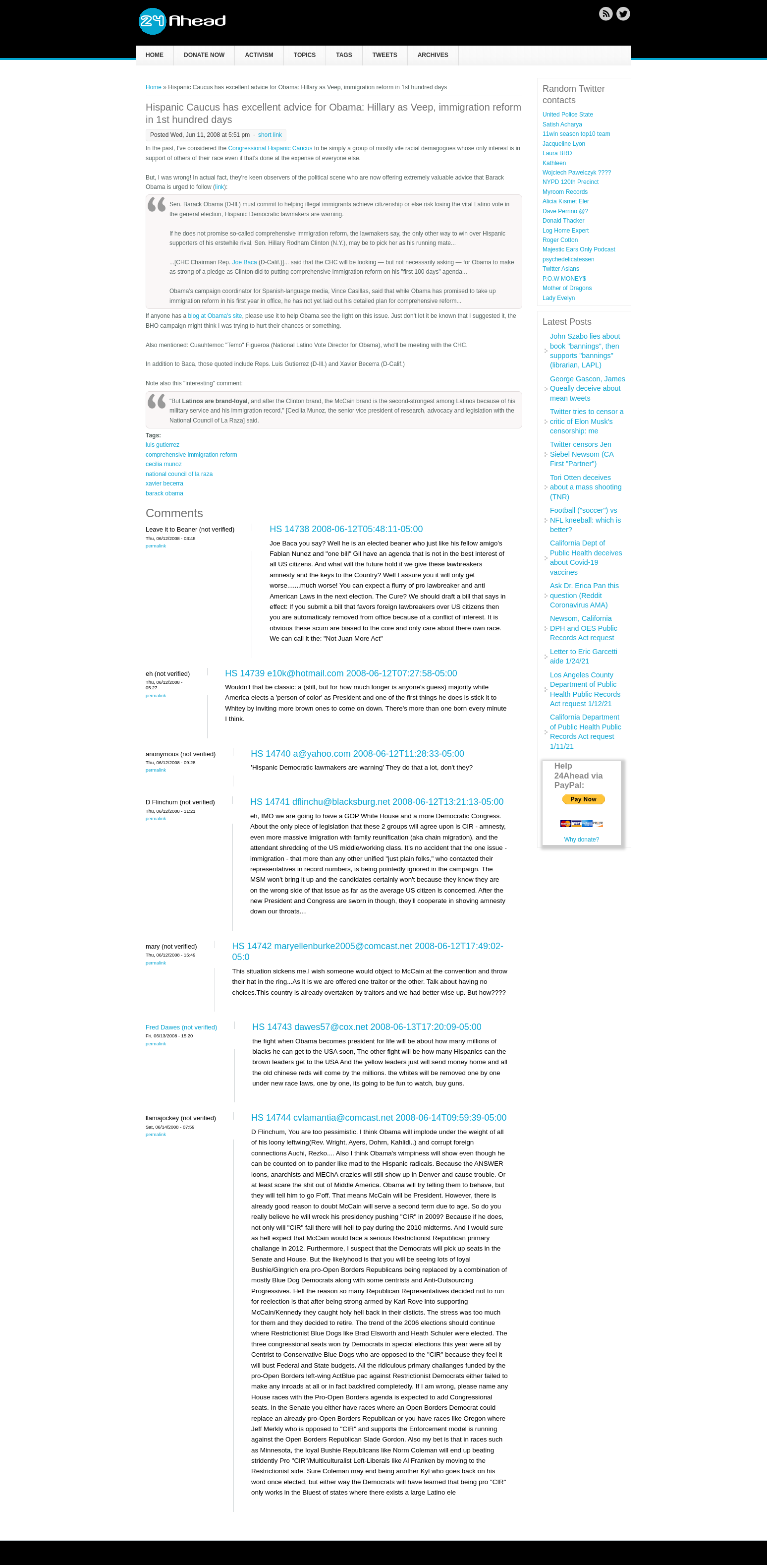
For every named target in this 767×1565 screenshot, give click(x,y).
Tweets (385, 55)
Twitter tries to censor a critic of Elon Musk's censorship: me (587, 421)
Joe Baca (244, 262)
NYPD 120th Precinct (571, 182)
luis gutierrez (162, 444)
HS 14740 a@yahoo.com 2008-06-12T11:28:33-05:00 (357, 754)
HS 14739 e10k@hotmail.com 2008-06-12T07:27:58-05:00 (341, 673)
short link (270, 134)
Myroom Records (565, 191)
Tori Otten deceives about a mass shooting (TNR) (586, 487)
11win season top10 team (576, 133)
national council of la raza (179, 474)
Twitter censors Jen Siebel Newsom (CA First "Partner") (581, 454)
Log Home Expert (566, 230)
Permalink (156, 545)
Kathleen (554, 163)
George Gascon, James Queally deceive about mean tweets (587, 388)
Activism (259, 55)
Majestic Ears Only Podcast (579, 249)
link (219, 186)
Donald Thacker (564, 220)
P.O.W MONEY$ (564, 278)
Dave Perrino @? (565, 211)
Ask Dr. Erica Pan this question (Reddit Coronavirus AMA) (584, 595)
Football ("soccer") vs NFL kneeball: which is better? (585, 520)
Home (155, 55)
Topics (305, 55)
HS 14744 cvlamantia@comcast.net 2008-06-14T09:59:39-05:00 (379, 1118)
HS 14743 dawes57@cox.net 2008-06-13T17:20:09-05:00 (367, 1027)
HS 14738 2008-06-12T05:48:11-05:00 (346, 529)
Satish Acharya (562, 124)
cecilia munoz (164, 464)
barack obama (164, 493)
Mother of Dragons (567, 288)
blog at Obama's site (215, 315)
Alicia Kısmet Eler (566, 201)
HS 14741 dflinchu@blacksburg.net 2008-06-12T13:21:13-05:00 (377, 802)
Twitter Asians (561, 268)
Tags (344, 55)
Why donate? (582, 839)
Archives (433, 55)
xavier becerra (164, 483)
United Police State (568, 114)
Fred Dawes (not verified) (181, 1027)
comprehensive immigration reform (191, 454)
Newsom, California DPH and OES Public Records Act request (583, 628)
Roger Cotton (560, 240)
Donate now (204, 55)
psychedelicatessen (569, 259)
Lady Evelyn (559, 298)
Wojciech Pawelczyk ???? (577, 172)
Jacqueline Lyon (564, 143)
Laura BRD (557, 153)
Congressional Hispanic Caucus (270, 148)
